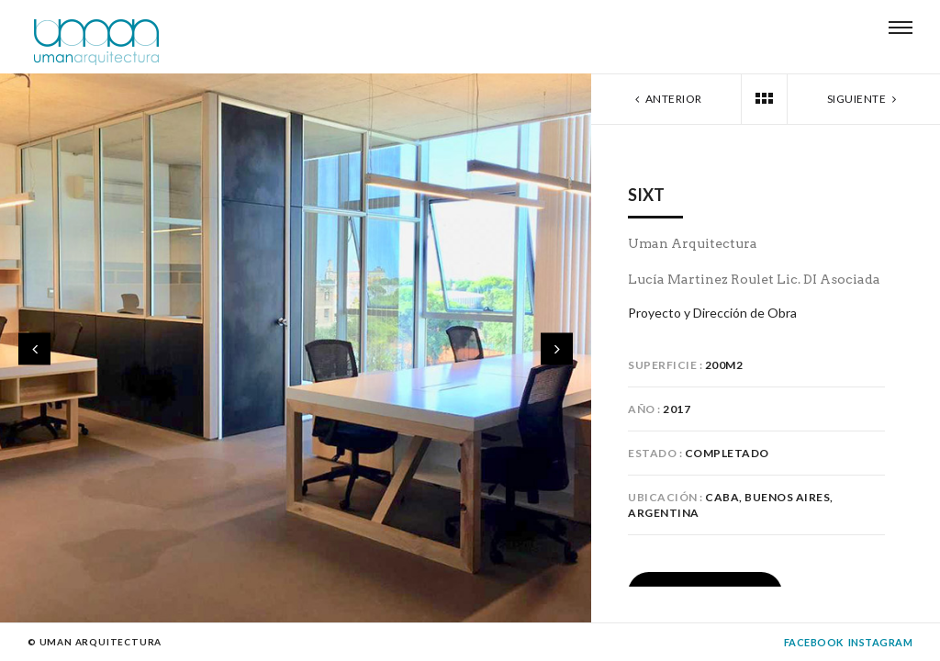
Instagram (880, 642)
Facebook (814, 642)
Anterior (667, 99)
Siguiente (864, 99)
